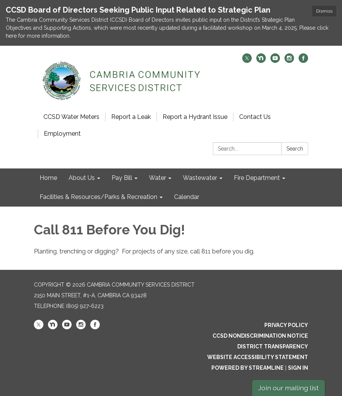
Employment (62, 133)
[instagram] (289, 60)
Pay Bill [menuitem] (122, 177)
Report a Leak (131, 116)
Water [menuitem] (157, 177)
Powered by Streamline (247, 368)
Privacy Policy (286, 325)
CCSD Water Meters (71, 116)
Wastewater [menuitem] (200, 177)
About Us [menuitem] (82, 177)
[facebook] (303, 60)
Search (294, 149)
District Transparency (272, 346)
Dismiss (324, 11)
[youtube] (275, 60)
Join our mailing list (288, 388)
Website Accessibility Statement (257, 357)
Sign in (298, 368)
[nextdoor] (261, 60)
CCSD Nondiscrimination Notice (260, 336)
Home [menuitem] (48, 177)
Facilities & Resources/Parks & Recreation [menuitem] (98, 196)
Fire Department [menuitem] (257, 177)
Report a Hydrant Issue (195, 116)
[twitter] (247, 60)
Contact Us (255, 116)
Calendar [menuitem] (186, 196)
